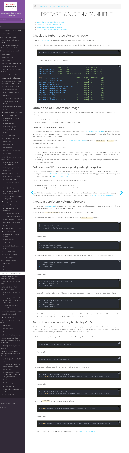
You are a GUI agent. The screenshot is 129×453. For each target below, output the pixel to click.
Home (4, 27)
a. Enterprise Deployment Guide (16, 40)
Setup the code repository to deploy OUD (57, 30)
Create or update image (82, 179)
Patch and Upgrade (12, 110)
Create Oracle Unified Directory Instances (13, 273)
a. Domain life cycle (13, 200)
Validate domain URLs (13, 168)
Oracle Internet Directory (11, 250)
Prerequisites (10, 58)
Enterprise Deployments (11, 37)
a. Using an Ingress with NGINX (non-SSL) (14, 159)
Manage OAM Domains (14, 84)
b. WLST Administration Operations (14, 92)
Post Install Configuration (14, 76)
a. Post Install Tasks (13, 175)
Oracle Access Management (12, 49)
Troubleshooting (11, 131)
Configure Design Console (14, 183)
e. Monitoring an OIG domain (16, 215)
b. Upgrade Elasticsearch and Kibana (16, 383)
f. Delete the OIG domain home (14, 219)
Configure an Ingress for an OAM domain (15, 68)
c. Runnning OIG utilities (14, 209)
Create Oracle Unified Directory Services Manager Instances (14, 333)
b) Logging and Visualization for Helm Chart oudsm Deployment (15, 360)
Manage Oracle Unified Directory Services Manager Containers (14, 346)
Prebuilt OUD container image (71, 177)
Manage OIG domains (13, 197)
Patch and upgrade (12, 227)
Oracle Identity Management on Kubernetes (14, 32)
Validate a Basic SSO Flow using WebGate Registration (14, 80)
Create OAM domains (13, 64)
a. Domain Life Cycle (13, 87)
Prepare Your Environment (15, 268)
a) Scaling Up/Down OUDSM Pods (16, 353)
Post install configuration (14, 172)
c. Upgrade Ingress (12, 122)
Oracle (16, 396)
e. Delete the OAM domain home (15, 103)
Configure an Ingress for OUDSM (14, 340)
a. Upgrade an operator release (14, 115)
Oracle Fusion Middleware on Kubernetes (60, 7)
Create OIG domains (12, 149)
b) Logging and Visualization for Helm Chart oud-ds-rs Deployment (15, 293)
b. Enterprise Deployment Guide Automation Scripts (16, 44)
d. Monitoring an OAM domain (16, 99)
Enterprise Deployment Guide (49, 201)
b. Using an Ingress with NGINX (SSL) (14, 164)
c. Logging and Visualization (15, 96)
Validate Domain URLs (13, 73)
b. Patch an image (12, 119)
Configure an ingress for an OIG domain (15, 153)
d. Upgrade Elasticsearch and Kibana (16, 126)
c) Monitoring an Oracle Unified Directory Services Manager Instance (15, 367)
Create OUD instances (92, 439)
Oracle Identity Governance (12, 134)
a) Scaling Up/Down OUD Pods (15, 287)
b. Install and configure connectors (14, 179)
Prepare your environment (15, 61)
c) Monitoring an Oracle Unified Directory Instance (15, 300)
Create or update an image (15, 107)
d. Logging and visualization (15, 212)
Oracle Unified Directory (11, 256)
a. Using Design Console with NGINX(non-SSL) (16, 188)
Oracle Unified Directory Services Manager (14, 314)
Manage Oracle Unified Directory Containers (13, 281)
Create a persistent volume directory (55, 28)
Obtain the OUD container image (54, 25)
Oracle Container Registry (100, 132)
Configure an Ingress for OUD (16, 277)
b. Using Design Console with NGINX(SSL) (16, 193)
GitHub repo (6, 400)
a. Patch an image (12, 379)
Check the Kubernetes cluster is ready (56, 23)
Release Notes (10, 55)
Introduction (10, 52)
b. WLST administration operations (14, 205)
